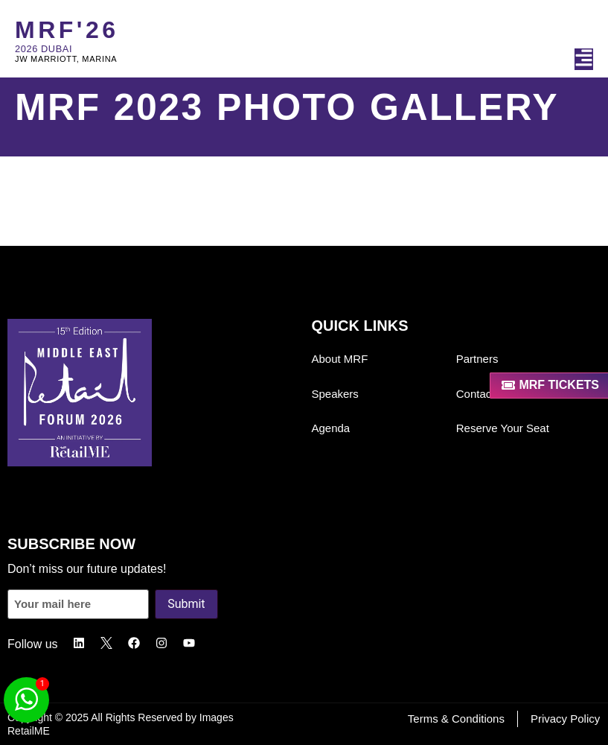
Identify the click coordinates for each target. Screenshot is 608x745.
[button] (584, 59)
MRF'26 (67, 29)
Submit (186, 604)
